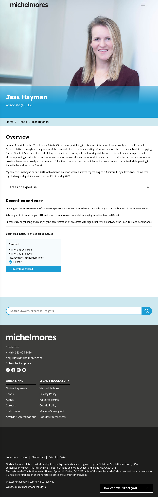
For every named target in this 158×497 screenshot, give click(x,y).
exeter (62, 457)
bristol (52, 457)
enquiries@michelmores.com (24, 358)
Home (9, 122)
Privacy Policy (48, 394)
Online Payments (16, 388)
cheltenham (38, 457)
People (23, 122)
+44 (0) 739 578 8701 (20, 253)
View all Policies (49, 388)
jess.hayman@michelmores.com (26, 257)
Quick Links (14, 381)
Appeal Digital (38, 486)
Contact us (12, 347)
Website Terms (49, 400)
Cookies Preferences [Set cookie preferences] (53, 417)
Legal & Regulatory (54, 381)
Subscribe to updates (19, 363)
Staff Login (13, 411)
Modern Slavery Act (52, 411)
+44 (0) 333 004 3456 (20, 249)
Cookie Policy (48, 405)
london (24, 457)
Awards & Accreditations (21, 417)
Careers (11, 405)
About (10, 400)
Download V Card (21, 269)
